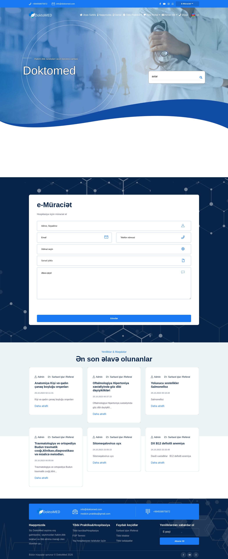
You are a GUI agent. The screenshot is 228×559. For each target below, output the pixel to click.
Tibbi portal (152, 15)
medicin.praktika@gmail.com (95, 514)
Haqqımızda (104, 15)
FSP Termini (79, 535)
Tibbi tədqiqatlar (124, 541)
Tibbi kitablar (122, 535)
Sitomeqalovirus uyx (107, 443)
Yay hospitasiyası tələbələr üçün (89, 541)
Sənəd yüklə (47, 260)
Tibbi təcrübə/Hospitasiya (86, 530)
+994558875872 (40, 4)
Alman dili (169, 15)
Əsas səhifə (88, 15)
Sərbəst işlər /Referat (61, 377)
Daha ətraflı (41, 406)
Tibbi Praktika (132, 15)
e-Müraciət (187, 4)
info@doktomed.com (65, 4)
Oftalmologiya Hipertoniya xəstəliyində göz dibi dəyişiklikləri (111, 386)
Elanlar (117, 15)
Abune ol (179, 541)
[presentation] (59, 307)
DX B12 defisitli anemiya (168, 443)
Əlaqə (183, 15)
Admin (39, 377)
